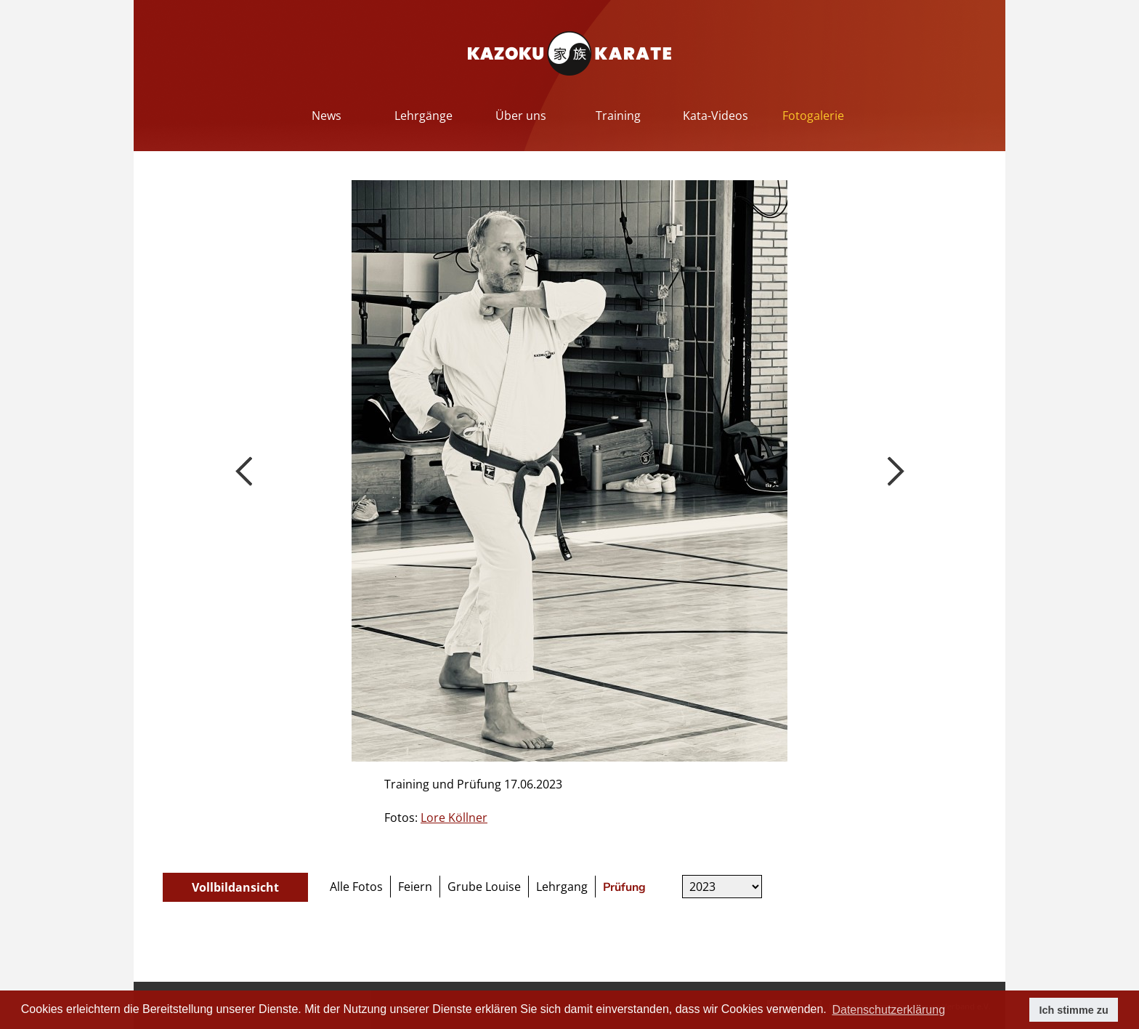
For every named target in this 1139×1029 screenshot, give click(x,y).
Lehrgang (562, 887)
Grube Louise (484, 887)
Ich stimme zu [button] (1073, 1010)
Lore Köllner (454, 818)
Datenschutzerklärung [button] (888, 1010)
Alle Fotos (356, 887)
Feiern (415, 887)
